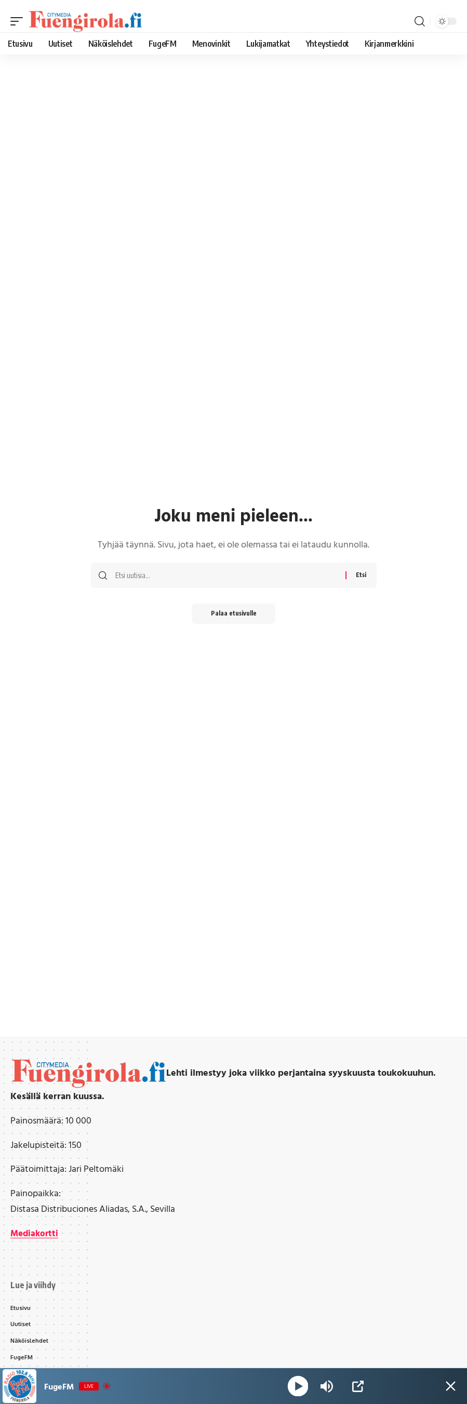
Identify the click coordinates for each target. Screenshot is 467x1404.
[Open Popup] (358, 1386)
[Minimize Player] (449, 1386)
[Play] (298, 1386)
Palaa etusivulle (234, 614)
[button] (19, 21)
